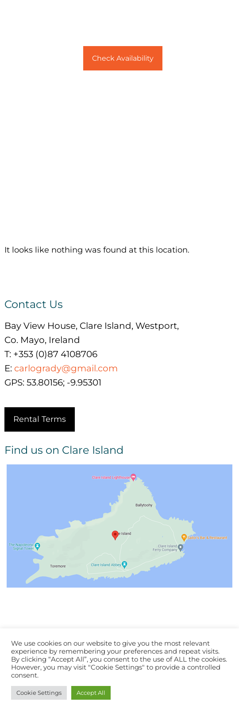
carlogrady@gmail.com (66, 368)
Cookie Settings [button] (39, 692)
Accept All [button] (91, 692)
